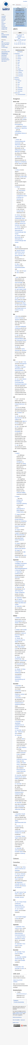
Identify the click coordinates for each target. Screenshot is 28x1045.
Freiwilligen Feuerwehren (21, 563)
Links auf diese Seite (5, 51)
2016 (17, 40)
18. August (17, 529)
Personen (3, 20)
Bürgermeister (20, 301)
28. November (18, 802)
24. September (18, 587)
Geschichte (3, 19)
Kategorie (16, 1000)
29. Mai (16, 347)
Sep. (19, 44)
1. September (18, 926)
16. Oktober (17, 657)
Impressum (22, 1019)
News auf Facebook (5, 43)
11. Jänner (17, 146)
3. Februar (17, 170)
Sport (2, 21)
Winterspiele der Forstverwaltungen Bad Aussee (20, 232)
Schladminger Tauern (20, 218)
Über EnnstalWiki (16, 1019)
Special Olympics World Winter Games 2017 (20, 252)
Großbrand (17, 573)
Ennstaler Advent (19, 851)
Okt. (21, 44)
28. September (18, 606)
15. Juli (16, 416)
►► (20, 41)
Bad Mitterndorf (20, 565)
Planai (19, 163)
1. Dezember (18, 814)
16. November (18, 735)
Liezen (22, 968)
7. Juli (16, 407)
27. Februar (17, 226)
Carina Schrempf (19, 317)
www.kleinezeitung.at (22, 993)
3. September (18, 561)
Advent (16, 849)
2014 (25, 39)
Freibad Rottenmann (20, 404)
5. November (18, 721)
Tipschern (17, 319)
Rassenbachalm (20, 534)
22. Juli (16, 426)
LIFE (23, 119)
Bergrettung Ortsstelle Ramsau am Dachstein (20, 884)
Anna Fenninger (18, 282)
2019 (24, 40)
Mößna (21, 893)
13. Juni (17, 379)
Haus (17, 918)
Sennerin (22, 897)
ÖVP (16, 299)
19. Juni (17, 908)
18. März (17, 247)
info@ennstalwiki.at (19, 25)
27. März (17, 271)
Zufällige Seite (4, 29)
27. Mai (16, 335)
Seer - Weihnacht (19, 731)
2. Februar (17, 867)
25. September (18, 597)
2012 (20, 39)
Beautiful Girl (20, 664)
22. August (17, 543)
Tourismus (3, 23)
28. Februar (17, 235)
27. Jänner (17, 156)
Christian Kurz (18, 832)
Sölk (24, 552)
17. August (17, 514)
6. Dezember (18, 836)
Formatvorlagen (4, 47)
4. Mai (16, 326)
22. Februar (17, 215)
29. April (17, 297)
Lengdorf (17, 533)
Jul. (14, 44)
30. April (17, 304)
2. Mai (16, 316)
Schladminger (18, 658)
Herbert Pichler (22, 901)
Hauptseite (3, 16)
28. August (17, 550)
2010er (19, 38)
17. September (18, 572)
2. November (18, 685)
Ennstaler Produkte (5, 34)
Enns (25, 117)
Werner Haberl (22, 304)
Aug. (16, 44)
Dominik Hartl (23, 660)
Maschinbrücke (18, 417)
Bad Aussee (18, 228)
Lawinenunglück (19, 216)
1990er (20, 37)
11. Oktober (17, 645)
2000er (23, 37)
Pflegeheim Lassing (19, 694)
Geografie (3, 17)
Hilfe (2, 41)
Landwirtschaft (4, 27)
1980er (17, 37)
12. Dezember (18, 848)
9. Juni (16, 362)
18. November (18, 775)
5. (15, 399)
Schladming (23, 161)
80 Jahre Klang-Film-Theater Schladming (20, 590)
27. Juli (16, 445)
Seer (18, 272)
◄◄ (15, 39)
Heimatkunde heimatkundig (4, 37)
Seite (14, 4)
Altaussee (18, 903)
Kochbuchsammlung (20, 831)
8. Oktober (17, 629)
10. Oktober (17, 638)
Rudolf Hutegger (22, 916)
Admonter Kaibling (21, 492)
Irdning (24, 463)
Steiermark (17, 144)
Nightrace (17, 161)
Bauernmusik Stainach (20, 548)
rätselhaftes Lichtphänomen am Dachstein (19, 725)
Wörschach (21, 766)
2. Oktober (17, 617)
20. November (18, 951)
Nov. (23, 44)
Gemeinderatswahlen (20, 267)
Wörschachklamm (19, 338)
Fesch (24, 271)
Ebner (16, 960)
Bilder (2, 33)
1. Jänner (17, 139)
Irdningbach (19, 461)
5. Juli (16, 916)
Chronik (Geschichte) (19, 1002)
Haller (16, 806)
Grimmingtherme (19, 621)
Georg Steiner (22, 190)
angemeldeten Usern (20, 12)
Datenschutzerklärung (17, 1017)
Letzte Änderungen (5, 44)
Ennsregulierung (19, 124)
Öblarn (24, 303)
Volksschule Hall (19, 809)
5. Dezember (18, 826)
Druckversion (4, 56)
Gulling (16, 419)
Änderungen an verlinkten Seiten (4, 53)
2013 (23, 39)
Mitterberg (17, 577)
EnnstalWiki (17, 431)
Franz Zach (22, 297)
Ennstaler (24, 629)
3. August (17, 453)
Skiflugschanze (18, 149)
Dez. (25, 44)
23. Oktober (17, 669)
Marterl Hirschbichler (20, 526)
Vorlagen (3, 45)
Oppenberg (24, 128)
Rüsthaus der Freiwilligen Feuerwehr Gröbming (22, 502)
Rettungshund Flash (21, 340)
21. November (18, 783)
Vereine (2, 24)
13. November (18, 730)
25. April (17, 289)
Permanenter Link (4, 58)
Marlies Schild (22, 289)
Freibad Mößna (20, 512)
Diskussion (18, 4)
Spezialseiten (4, 55)
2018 (22, 40)
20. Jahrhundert (19, 34)
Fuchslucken (18, 690)
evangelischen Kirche (22, 195)
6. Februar (17, 187)
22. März (17, 264)
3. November (18, 697)
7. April (16, 277)
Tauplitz (16, 604)
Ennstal (16, 728)
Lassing (17, 695)
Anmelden (25, 1)
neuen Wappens (22, 747)
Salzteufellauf (21, 806)
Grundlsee (19, 412)
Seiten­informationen (5, 59)
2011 (18, 39)
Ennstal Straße (18, 519)
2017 (20, 40)
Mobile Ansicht (15, 1022)
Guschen (22, 875)
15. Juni (17, 901)
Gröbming (17, 636)
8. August (17, 496)
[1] (24, 585)
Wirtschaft (3, 26)
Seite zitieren (4, 61)
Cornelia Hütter (23, 176)
